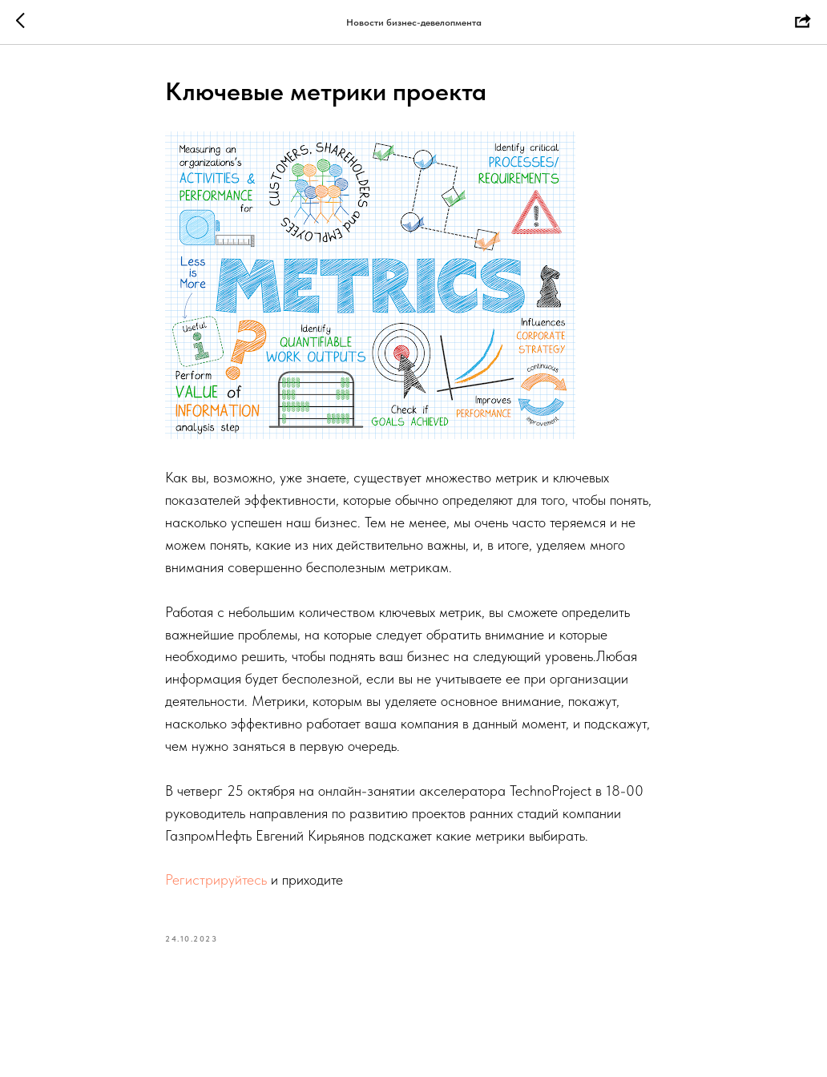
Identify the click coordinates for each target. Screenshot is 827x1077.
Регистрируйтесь (216, 879)
